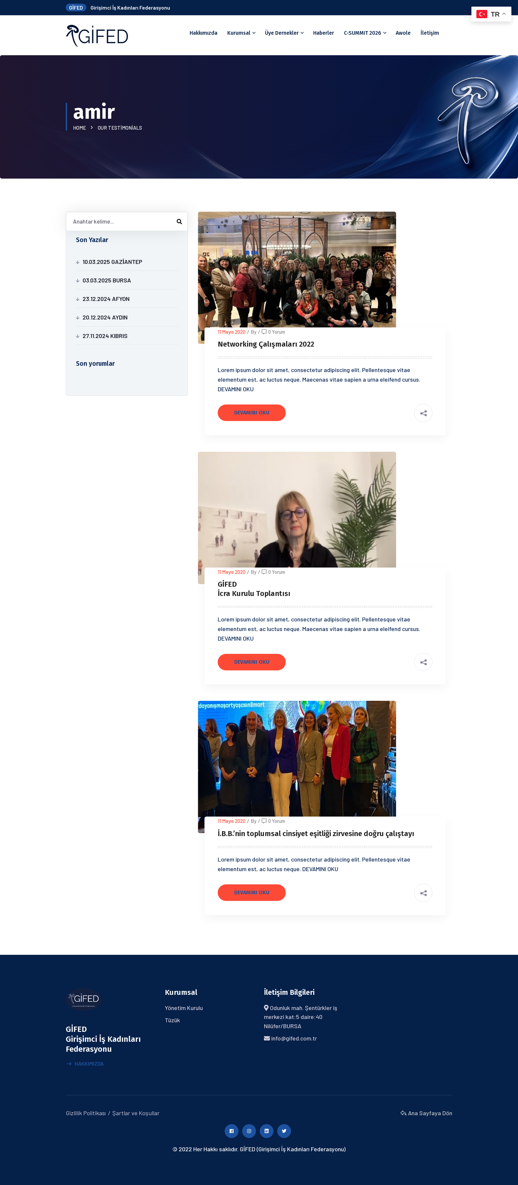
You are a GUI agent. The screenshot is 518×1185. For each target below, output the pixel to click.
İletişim (430, 33)
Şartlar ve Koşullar (136, 1113)
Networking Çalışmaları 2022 (266, 344)
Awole (403, 33)
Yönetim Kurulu (184, 1007)
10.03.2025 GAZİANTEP (112, 261)
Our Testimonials (120, 128)
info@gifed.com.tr (294, 1038)
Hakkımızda (203, 33)
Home (80, 128)
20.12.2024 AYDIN (105, 317)
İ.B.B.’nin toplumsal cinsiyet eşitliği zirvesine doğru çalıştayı (316, 833)
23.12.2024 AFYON (106, 298)
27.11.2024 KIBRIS (105, 335)
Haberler (323, 33)
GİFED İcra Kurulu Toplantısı (254, 589)
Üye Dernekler (282, 33)
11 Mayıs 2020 (231, 332)
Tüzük (172, 1020)
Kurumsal (238, 33)
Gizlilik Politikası (86, 1113)
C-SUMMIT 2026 (362, 33)
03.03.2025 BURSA (107, 280)
